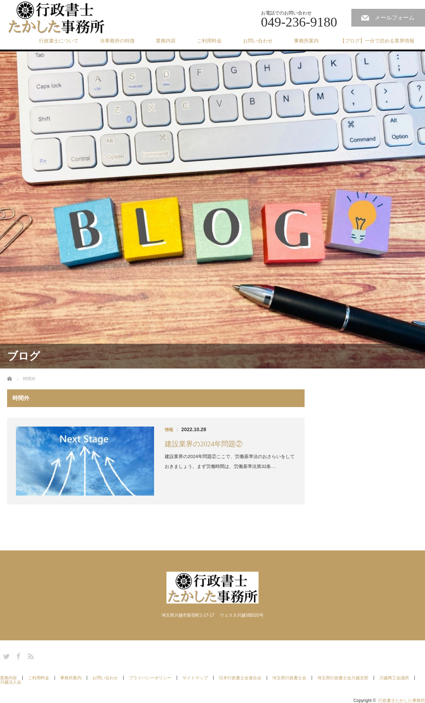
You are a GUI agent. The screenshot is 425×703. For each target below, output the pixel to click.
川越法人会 (10, 682)
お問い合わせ (258, 41)
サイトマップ (195, 678)
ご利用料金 (209, 41)
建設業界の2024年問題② (204, 444)
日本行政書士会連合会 (240, 678)
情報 (169, 429)
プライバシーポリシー (150, 678)
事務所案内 (306, 41)
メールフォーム (394, 18)
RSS (29, 655)
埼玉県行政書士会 (289, 678)
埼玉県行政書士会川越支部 (342, 678)
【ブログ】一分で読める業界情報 (377, 41)
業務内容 (166, 41)
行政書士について (59, 41)
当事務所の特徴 (117, 41)
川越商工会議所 (394, 678)
